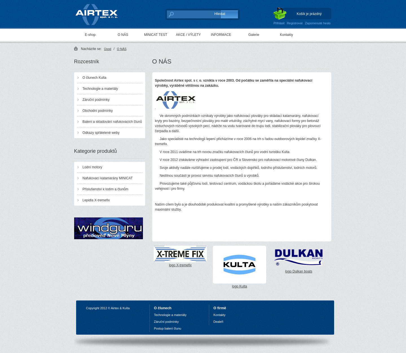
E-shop (90, 35)
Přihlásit (278, 23)
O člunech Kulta (95, 78)
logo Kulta (239, 267)
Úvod (107, 49)
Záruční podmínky (96, 100)
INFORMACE (221, 35)
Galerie (253, 35)
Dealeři (218, 321)
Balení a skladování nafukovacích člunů (112, 122)
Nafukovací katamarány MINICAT (108, 178)
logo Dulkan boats (298, 259)
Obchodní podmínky (98, 111)
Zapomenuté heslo (317, 23)
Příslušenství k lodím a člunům (106, 189)
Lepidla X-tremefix (96, 200)
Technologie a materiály (100, 89)
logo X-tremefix (180, 256)
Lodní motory (92, 167)
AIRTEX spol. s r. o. (100, 13)
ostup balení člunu (168, 328)
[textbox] (187, 14)
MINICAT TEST (155, 35)
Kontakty (286, 35)
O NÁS (123, 35)
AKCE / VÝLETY (188, 35)
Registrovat (295, 23)
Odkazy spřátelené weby (101, 133)
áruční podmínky (167, 321)
